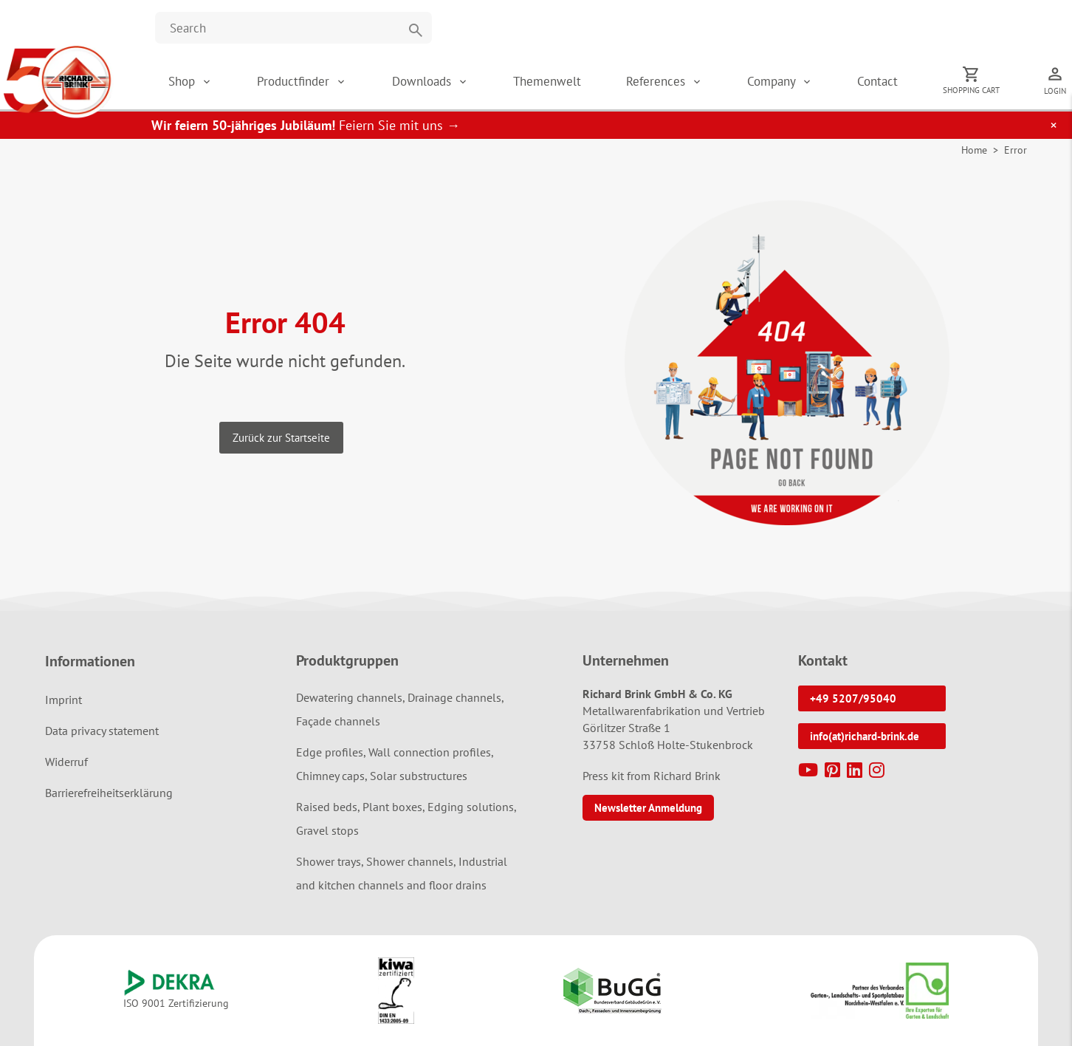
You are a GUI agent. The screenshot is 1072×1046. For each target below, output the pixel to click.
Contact (877, 81)
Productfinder (295, 81)
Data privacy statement (102, 730)
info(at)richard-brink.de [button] (864, 736)
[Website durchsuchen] (293, 28)
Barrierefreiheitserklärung (109, 792)
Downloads (423, 81)
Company (773, 81)
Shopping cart (971, 90)
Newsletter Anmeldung (648, 808)
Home (974, 150)
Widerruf (66, 761)
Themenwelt (547, 81)
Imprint (63, 699)
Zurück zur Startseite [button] (281, 438)
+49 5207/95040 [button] (853, 698)
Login (1055, 91)
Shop (182, 81)
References (657, 81)
